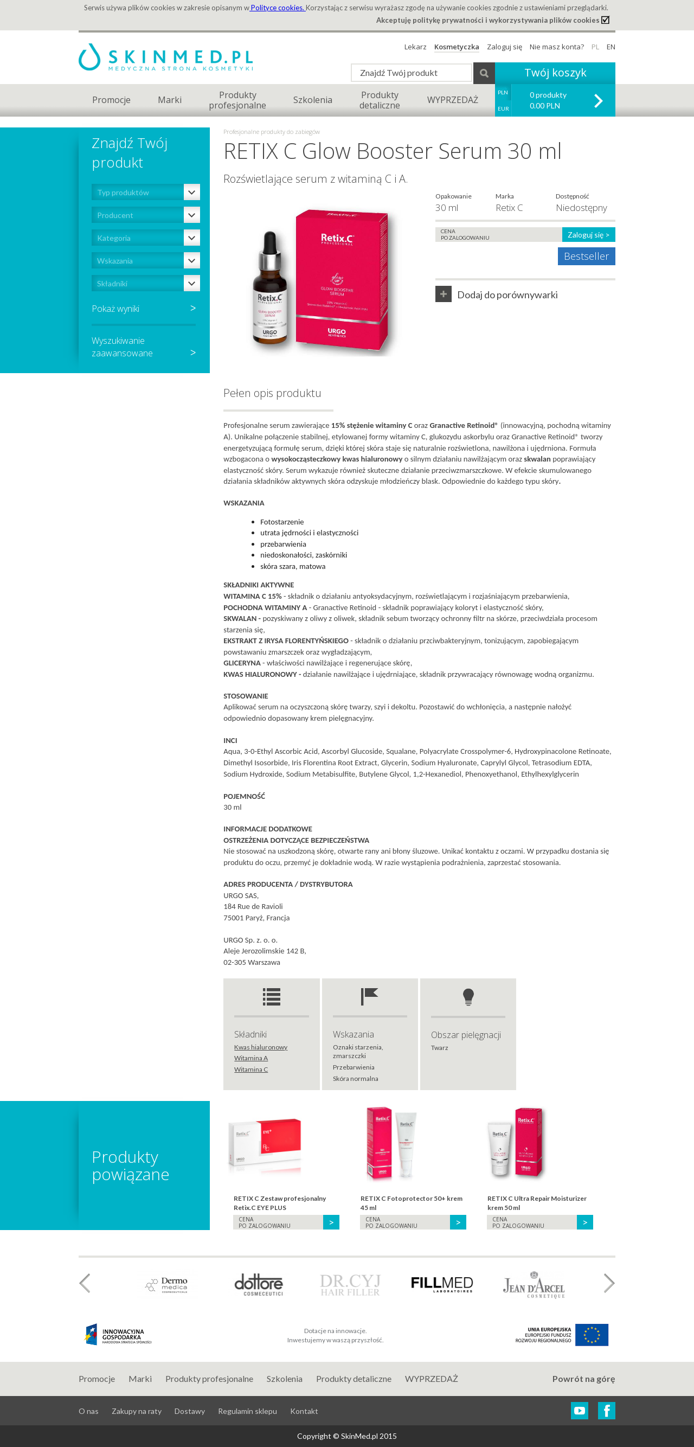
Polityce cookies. (277, 7)
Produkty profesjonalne (209, 1378)
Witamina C (251, 1069)
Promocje (111, 100)
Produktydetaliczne (379, 100)
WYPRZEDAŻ (452, 100)
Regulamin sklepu (247, 1411)
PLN (503, 92)
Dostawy (190, 1411)
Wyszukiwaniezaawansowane (144, 346)
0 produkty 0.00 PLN (548, 100)
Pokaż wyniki (115, 309)
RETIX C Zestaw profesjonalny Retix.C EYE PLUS (280, 1203)
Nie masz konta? (557, 47)
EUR (503, 108)
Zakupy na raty (137, 1411)
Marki (170, 100)
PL (595, 47)
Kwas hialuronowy (260, 1047)
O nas (89, 1411)
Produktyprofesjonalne (237, 100)
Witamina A (251, 1058)
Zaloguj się (504, 47)
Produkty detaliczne (353, 1378)
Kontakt (304, 1411)
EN (611, 47)
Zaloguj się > (589, 234)
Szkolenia (312, 100)
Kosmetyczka (456, 47)
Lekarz (415, 47)
